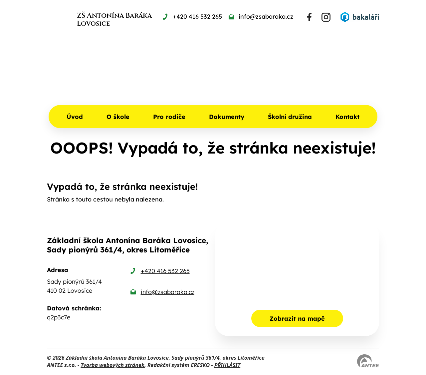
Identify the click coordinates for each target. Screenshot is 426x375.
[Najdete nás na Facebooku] (309, 17)
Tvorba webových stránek (112, 365)
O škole (117, 117)
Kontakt (347, 117)
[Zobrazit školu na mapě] (297, 279)
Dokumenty (226, 117)
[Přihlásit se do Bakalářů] (359, 17)
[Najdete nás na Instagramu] (325, 17)
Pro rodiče (169, 117)
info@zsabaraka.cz (167, 292)
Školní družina (290, 117)
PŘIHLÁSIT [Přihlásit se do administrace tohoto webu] (227, 365)
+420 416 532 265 (165, 271)
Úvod (75, 117)
